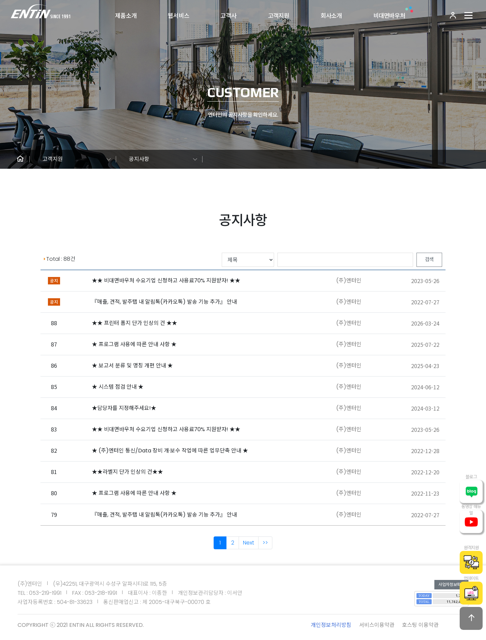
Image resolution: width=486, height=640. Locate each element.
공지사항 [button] (139, 159)
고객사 (228, 16)
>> (265, 543)
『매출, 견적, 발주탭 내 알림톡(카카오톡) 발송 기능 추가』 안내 (164, 302)
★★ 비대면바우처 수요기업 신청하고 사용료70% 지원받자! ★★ (166, 280)
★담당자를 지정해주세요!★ (124, 408)
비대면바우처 (389, 16)
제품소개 (125, 16)
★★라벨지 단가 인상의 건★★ (127, 472)
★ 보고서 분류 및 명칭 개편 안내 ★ (132, 365)
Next (248, 543)
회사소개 (331, 16)
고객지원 (278, 16)
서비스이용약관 (377, 625)
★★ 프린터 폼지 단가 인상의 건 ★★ (134, 323)
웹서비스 (178, 16)
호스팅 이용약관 (420, 625)
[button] (20, 159)
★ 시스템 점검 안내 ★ (117, 387)
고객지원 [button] (53, 159)
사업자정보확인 (451, 584)
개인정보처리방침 (331, 625)
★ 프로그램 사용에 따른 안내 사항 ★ (134, 344)
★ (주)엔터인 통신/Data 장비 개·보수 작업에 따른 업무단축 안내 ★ (170, 450)
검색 (429, 259)
